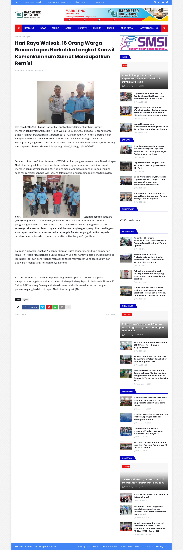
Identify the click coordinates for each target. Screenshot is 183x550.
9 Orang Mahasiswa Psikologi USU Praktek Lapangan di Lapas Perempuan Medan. (151, 417)
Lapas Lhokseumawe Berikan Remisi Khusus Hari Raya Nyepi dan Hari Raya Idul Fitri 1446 (149, 96)
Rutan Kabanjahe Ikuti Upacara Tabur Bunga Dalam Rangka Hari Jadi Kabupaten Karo (150, 359)
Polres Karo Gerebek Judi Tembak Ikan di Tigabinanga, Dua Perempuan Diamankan (143, 327)
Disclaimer (86, 2)
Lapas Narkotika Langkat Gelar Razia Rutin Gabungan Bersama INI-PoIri (150, 165)
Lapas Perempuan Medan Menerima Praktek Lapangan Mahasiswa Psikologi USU (148, 431)
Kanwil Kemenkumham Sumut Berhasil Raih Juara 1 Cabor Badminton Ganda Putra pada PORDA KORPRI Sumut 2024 (149, 527)
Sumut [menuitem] (55, 28)
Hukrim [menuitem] (97, 28)
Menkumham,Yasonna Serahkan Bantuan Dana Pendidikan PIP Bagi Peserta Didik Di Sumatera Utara (150, 401)
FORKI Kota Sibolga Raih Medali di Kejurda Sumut (151, 495)
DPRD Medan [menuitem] (127, 28)
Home (17, 2)
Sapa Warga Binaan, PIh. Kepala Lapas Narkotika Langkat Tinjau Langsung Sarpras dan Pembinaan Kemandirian (150, 181)
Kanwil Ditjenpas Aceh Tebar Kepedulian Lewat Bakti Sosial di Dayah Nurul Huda (141, 78)
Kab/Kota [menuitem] (82, 28)
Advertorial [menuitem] (147, 28)
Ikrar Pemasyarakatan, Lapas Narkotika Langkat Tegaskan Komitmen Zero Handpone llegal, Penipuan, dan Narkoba (150, 150)
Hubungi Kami (98, 2)
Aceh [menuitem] (68, 28)
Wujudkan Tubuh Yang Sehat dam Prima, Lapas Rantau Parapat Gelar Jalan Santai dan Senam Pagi (150, 510)
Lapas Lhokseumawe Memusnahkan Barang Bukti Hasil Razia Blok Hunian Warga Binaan (151, 127)
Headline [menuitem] (29, 28)
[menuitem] (18, 28)
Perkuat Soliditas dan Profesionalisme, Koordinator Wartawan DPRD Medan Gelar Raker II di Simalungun (149, 258)
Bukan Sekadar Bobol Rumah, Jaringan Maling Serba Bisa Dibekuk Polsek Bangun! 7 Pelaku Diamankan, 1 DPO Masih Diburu (150, 291)
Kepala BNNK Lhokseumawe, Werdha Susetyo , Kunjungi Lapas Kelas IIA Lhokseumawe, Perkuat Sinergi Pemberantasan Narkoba (150, 111)
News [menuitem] (43, 28)
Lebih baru (21, 314)
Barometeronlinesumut (27, 546)
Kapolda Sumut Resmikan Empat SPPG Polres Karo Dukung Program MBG (150, 345)
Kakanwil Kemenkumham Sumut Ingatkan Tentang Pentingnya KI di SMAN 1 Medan (150, 445)
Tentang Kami (28, 2)
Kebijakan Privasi (52, 2)
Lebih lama (110, 314)
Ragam (27, 36)
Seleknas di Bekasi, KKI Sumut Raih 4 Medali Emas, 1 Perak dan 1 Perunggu (143, 481)
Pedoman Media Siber (70, 2)
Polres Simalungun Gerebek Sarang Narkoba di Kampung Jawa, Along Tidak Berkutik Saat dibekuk (150, 275)
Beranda (19, 36)
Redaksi (39, 2)
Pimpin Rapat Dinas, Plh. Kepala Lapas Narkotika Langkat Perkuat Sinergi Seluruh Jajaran (151, 196)
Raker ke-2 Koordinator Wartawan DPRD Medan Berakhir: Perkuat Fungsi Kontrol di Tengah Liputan (150, 242)
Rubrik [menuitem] (110, 28)
